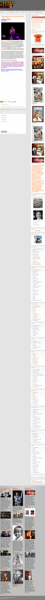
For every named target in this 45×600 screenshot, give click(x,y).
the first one (13, 45)
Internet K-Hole (35, 372)
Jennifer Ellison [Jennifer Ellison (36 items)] (39, 179)
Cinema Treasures (36, 409)
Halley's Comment (36, 224)
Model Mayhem (35, 376)
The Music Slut (35, 334)
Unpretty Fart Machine (35, 84)
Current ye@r (3, 133)
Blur (8, 106)
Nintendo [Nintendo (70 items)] (42, 183)
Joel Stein (34, 356)
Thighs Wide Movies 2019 (29, 551)
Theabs (34, 260)
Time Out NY (35, 402)
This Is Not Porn (35, 294)
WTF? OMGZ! (35, 348)
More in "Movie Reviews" (4, 594)
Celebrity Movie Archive (37, 342)
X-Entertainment (35, 404)
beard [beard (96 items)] (35, 167)
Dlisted (34, 450)
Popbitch (34, 398)
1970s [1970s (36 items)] (34, 165)
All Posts (3, 104)
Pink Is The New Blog (36, 462)
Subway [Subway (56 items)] (40, 186)
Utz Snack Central (36, 316)
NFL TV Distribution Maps (37, 439)
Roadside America (36, 399)
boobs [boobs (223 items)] (38, 168)
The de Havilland (15, 524)
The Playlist (35, 291)
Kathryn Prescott (35, 358)
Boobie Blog (35, 341)
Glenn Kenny (35, 416)
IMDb (33, 395)
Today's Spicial (35, 261)
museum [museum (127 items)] (34, 183)
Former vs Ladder (16, 553)
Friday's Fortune (35, 278)
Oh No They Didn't (36, 287)
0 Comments (4, 106)
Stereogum (34, 331)
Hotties (15, 488)
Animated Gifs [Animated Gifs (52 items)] (34, 166)
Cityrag (34, 449)
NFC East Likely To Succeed (38, 209)
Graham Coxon (15, 106)
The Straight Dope (36, 401)
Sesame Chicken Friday (36, 257)
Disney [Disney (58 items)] (42, 173)
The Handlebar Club (36, 314)
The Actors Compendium (37, 426)
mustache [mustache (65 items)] (38, 183)
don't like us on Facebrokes (36, 27)
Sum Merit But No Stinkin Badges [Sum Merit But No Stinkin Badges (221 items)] (36, 189)
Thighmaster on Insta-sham (36, 25)
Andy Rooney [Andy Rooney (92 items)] (41, 165)
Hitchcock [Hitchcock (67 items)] (37, 175)
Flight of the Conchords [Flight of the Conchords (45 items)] (38, 174)
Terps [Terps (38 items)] (41, 189)
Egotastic (34, 277)
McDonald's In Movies (36, 251)
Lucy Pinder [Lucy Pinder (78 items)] (34, 182)
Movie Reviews (5, 488)
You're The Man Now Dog (37, 300)
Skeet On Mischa (35, 466)
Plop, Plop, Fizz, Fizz (22, 109)
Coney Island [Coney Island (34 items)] (34, 172)
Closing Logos (35, 412)
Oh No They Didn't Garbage (37, 457)
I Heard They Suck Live (36, 325)
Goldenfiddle (35, 280)
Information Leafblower (36, 453)
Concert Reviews (7, 104)
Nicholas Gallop (5, 598)
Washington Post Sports (37, 442)
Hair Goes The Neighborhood (5, 530)
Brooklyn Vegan (35, 271)
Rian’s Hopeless (3, 511)
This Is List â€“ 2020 (28, 570)
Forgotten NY (35, 392)
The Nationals (35, 440)
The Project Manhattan (36, 258)
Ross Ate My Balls (36, 255)
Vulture (34, 296)
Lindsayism (35, 456)
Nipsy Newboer (35, 361)
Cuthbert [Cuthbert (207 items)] (39, 172)
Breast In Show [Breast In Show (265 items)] (36, 170)
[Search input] (38, 17)
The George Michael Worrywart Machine (3, 570)
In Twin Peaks (35, 420)
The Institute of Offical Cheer (37, 385)
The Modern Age (35, 332)
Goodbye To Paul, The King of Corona (6, 109)
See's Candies (35, 313)
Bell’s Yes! (33, 69)
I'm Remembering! (36, 283)
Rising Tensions (35, 379)
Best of (27, 488)
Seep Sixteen (27, 507)
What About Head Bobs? (37, 264)
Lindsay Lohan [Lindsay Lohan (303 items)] (40, 181)
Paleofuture (35, 460)
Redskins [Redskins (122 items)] (34, 184)
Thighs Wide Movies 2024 (36, 53)
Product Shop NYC (36, 290)
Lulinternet (34, 284)
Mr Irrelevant (35, 437)
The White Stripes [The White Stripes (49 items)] (38, 190)
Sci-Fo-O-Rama (35, 381)
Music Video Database (36, 329)
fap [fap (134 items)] (32, 174)
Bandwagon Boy (35, 433)
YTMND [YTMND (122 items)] (36, 191)
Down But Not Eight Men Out (38, 197)
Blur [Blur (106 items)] (36, 168)
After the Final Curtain (36, 369)
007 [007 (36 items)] (32, 165)
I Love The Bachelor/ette (37, 419)
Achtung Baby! (35, 447)
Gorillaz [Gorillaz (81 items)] (33, 175)
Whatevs (34, 297)
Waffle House (35, 317)
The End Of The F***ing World (21, 106)
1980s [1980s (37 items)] (36, 165)
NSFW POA (34, 345)
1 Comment (33, 495)
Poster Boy (34, 378)
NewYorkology (35, 396)
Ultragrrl (34, 335)
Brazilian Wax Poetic (16, 512)
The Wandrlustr (35, 293)
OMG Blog (34, 459)
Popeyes (34, 311)
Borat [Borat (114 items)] (41, 168)
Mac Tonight (35, 222)
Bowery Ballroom (11, 106)
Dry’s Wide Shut (34, 103)
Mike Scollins (35, 359)
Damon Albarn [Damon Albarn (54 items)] (38, 173)
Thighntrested (34, 29)
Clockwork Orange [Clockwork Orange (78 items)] (38, 171)
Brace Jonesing (34, 122)
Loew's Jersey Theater (36, 422)
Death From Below (36, 274)
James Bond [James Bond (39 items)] (37, 176)
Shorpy (34, 382)
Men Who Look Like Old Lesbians (38, 375)
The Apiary (34, 469)
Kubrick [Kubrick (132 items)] (33, 181)
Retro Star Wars (35, 423)
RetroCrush (35, 463)
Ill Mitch (34, 355)
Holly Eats (34, 310)
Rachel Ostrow (35, 362)
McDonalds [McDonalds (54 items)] (39, 182)
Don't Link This (35, 275)
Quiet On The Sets (36, 254)
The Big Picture (35, 384)
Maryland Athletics (36, 436)
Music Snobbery (35, 328)
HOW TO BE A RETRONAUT (37, 281)
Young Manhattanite (36, 472)
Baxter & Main (35, 307)
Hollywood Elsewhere (36, 417)
